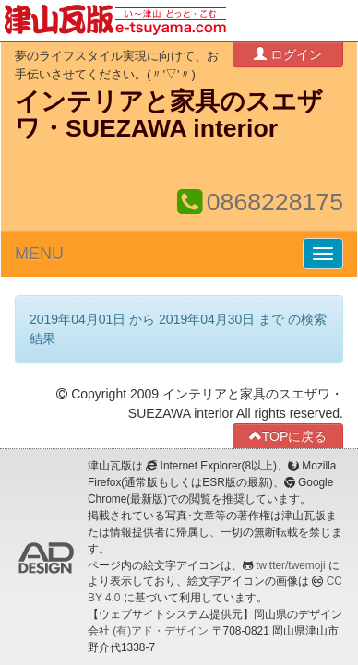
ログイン (288, 54)
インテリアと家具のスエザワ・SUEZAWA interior (169, 115)
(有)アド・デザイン (161, 630)
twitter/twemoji (290, 565)
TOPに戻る (288, 436)
